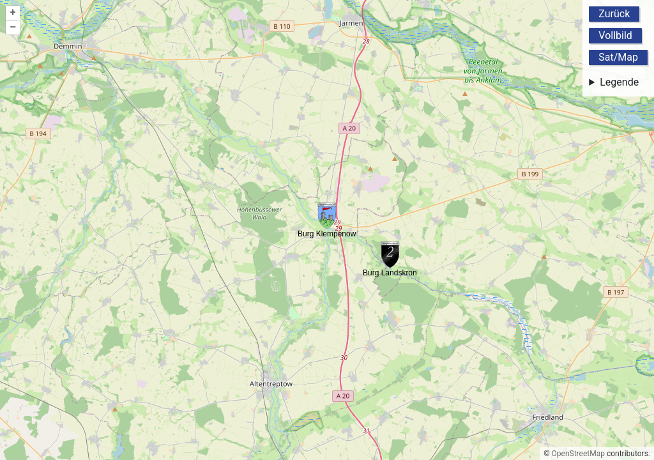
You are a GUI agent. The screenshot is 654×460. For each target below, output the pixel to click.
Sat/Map (618, 57)
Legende (619, 82)
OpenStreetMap (578, 453)
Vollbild (615, 35)
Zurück (614, 14)
